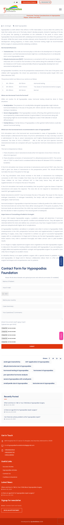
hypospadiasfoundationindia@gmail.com (21, 445)
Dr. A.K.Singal (7, 26)
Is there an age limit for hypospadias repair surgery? (20, 410)
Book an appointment (11, 510)
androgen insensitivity (12, 362)
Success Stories (8, 467)
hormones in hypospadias (43, 370)
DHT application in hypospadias (37, 362)
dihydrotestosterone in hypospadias (17, 366)
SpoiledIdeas (35, 522)
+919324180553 (9, 455)
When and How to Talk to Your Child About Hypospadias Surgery (24, 403)
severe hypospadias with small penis (17, 379)
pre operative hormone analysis (16, 375)
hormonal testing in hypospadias (16, 370)
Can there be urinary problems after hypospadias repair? (22, 417)
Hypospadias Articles (10, 470)
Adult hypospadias (21, 26)
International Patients (29, 2)
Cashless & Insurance (10, 477)
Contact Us (7, 474)
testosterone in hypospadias (43, 383)
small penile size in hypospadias (16, 383)
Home (6, 16)
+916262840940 (10, 450)
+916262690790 (46, 2)
